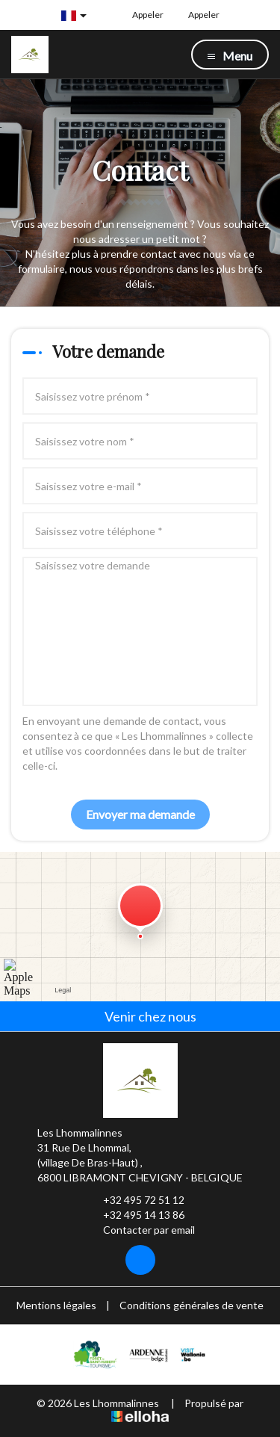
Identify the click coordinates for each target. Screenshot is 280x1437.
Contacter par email (140, 1230)
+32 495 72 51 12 (135, 1200)
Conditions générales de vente (191, 1305)
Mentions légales (56, 1305)
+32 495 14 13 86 (135, 1215)
